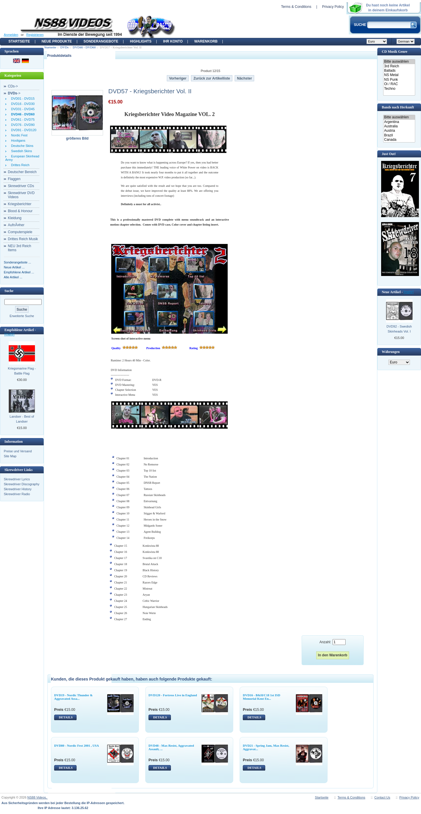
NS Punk (399, 80)
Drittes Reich (19, 165)
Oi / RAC (399, 84)
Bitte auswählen (399, 61)
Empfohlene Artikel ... (19, 272)
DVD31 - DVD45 (22, 109)
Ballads (399, 70)
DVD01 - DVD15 (22, 98)
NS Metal (399, 75)
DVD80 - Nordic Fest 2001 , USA (76, 745)
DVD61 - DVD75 (22, 119)
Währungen (390, 352)
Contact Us (382, 797)
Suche (8, 291)
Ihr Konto (173, 41)
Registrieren (34, 34)
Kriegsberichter (19, 204)
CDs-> (13, 86)
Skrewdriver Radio (17, 494)
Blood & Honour (20, 211)
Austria (399, 131)
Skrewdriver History (17, 489)
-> (14, 93)
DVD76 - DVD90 (22, 124)
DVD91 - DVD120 (22, 130)
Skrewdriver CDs (21, 186)
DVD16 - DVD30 (22, 104)
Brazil (399, 135)
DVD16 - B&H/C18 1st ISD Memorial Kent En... (261, 696)
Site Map (10, 456)
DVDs (64, 47)
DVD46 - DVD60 (84, 47)
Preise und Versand (18, 451)
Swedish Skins (20, 151)
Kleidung (15, 218)
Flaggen (14, 179)
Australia (399, 126)
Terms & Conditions (296, 7)
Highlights (140, 41)
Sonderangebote (101, 41)
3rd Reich (399, 66)
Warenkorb (205, 41)
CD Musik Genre (394, 52)
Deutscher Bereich (22, 172)
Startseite (19, 41)
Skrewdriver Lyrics (17, 479)
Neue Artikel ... (14, 267)
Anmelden (11, 34)
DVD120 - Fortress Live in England (172, 695)
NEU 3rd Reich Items (19, 248)
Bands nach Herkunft (398, 107)
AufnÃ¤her (16, 225)
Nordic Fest (18, 135)
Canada (399, 140)
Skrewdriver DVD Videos (21, 195)
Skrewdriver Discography (21, 484)
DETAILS (65, 717)
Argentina (399, 122)
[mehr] (9, 334)
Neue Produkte (57, 41)
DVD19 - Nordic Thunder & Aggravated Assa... (73, 696)
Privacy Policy (333, 7)
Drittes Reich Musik (23, 239)
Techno (399, 89)
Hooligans (17, 140)
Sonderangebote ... (17, 262)
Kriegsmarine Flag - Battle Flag (22, 371)
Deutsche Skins (21, 145)
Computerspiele (20, 232)
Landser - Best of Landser (22, 419)
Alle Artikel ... (13, 277)
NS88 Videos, (37, 797)
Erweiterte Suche (22, 316)
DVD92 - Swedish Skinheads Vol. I (399, 329)
